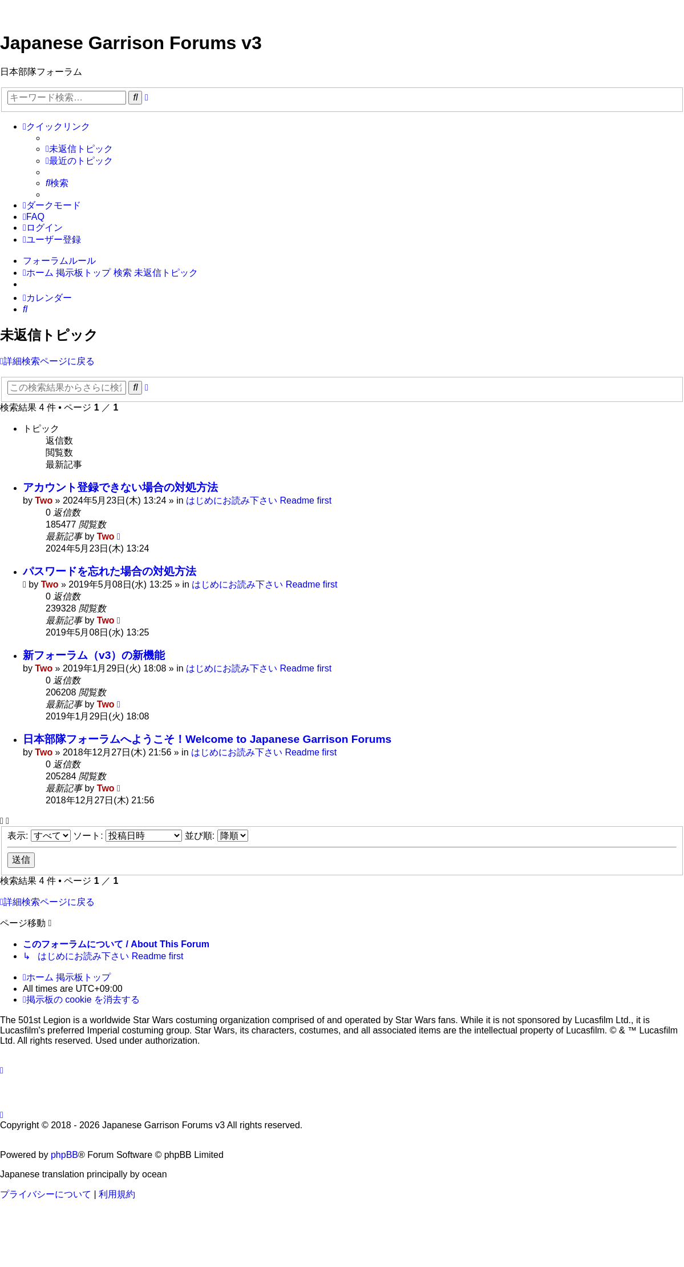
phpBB (64, 1155)
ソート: (127, 835)
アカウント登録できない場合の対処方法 (120, 487)
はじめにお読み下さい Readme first (258, 500)
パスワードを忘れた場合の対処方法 (109, 571)
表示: (39, 835)
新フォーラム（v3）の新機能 (94, 655)
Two (43, 500)
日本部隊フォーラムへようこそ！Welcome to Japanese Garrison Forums (207, 739)
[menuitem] (79, 149)
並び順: (216, 835)
